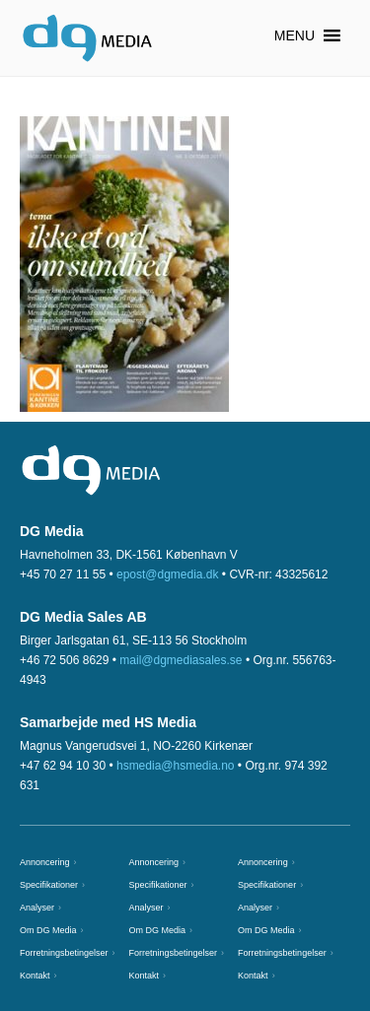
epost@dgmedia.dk (167, 574)
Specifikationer (49, 885)
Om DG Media (48, 930)
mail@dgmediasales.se (180, 660)
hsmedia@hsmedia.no (175, 766)
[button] (294, 35)
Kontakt (35, 975)
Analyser (37, 907)
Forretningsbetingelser (64, 953)
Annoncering (45, 862)
